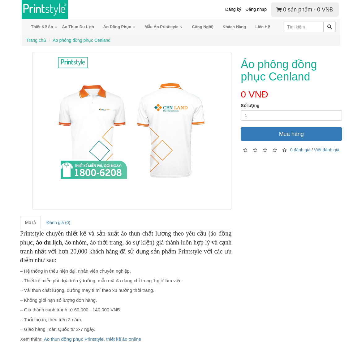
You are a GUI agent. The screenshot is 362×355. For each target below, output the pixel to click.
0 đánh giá (300, 149)
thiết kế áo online (123, 339)
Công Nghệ (202, 26)
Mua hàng (291, 134)
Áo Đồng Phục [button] (119, 26)
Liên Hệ (262, 26)
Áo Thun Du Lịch (78, 26)
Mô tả (30, 222)
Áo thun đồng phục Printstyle (74, 339)
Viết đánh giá (326, 149)
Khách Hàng (234, 26)
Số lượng (250, 105)
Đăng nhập (256, 9)
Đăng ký (233, 9)
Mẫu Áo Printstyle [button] (163, 26)
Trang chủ (36, 40)
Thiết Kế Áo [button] (44, 26)
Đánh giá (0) (58, 222)
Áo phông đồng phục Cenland (81, 40)
